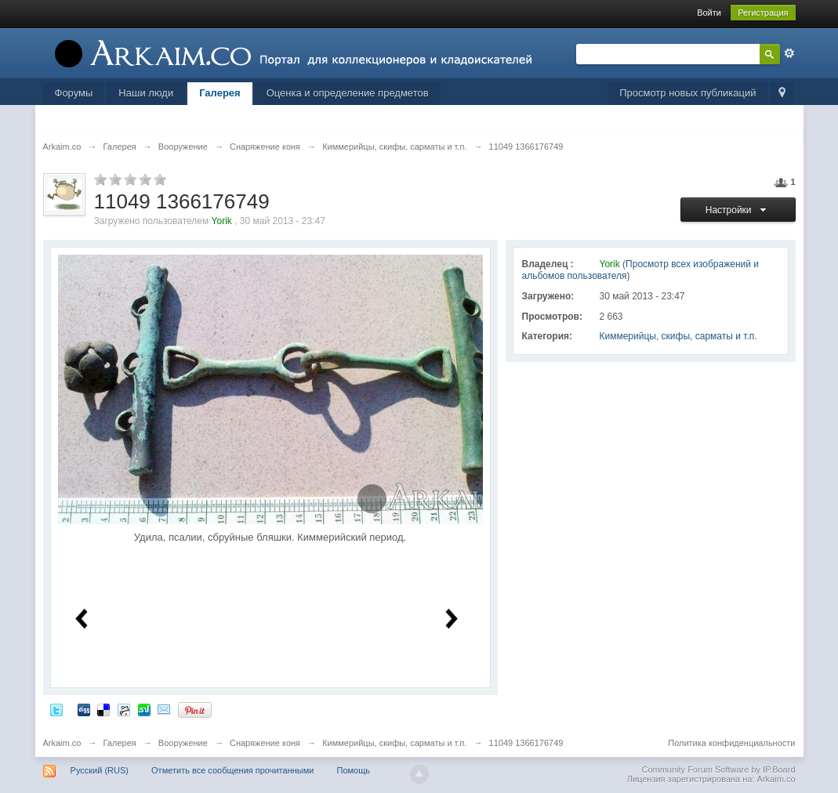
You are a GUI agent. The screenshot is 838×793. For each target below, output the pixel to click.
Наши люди (145, 93)
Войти (709, 12)
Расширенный (789, 53)
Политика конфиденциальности (731, 743)
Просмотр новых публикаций (687, 93)
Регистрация (763, 12)
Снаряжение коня (265, 743)
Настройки (738, 210)
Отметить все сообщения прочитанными (232, 770)
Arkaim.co (62, 743)
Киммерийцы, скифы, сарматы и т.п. (678, 336)
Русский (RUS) (100, 770)
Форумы (74, 93)
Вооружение (183, 743)
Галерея (220, 93)
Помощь (353, 770)
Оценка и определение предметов (348, 93)
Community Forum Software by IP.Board (718, 769)
